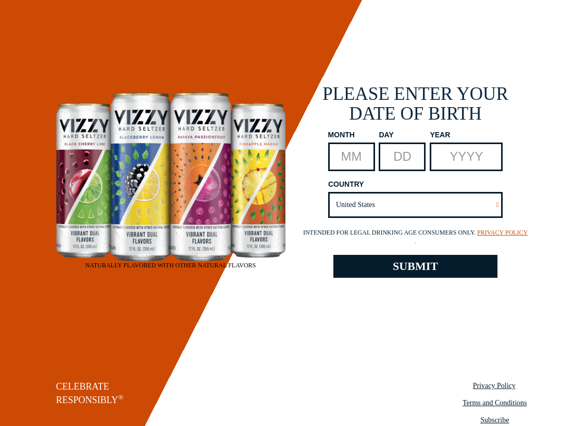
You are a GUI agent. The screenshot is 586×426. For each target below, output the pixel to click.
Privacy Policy (502, 232)
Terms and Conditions (495, 403)
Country (346, 184)
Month (341, 135)
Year (440, 135)
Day (386, 135)
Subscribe (494, 420)
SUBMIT (415, 266)
